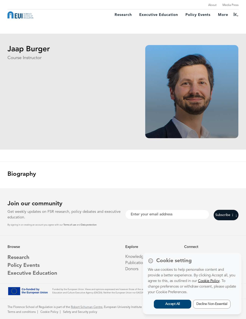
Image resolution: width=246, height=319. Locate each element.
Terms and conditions (21, 312)
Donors (131, 269)
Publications (136, 263)
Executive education (158, 15)
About (212, 5)
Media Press (230, 5)
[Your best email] (167, 214)
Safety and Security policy (80, 312)
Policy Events (197, 15)
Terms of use (70, 225)
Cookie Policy (49, 312)
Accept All (172, 304)
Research (123, 15)
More (223, 15)
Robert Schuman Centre (86, 307)
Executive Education (32, 273)
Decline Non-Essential (211, 304)
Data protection (89, 225)
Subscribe (226, 215)
